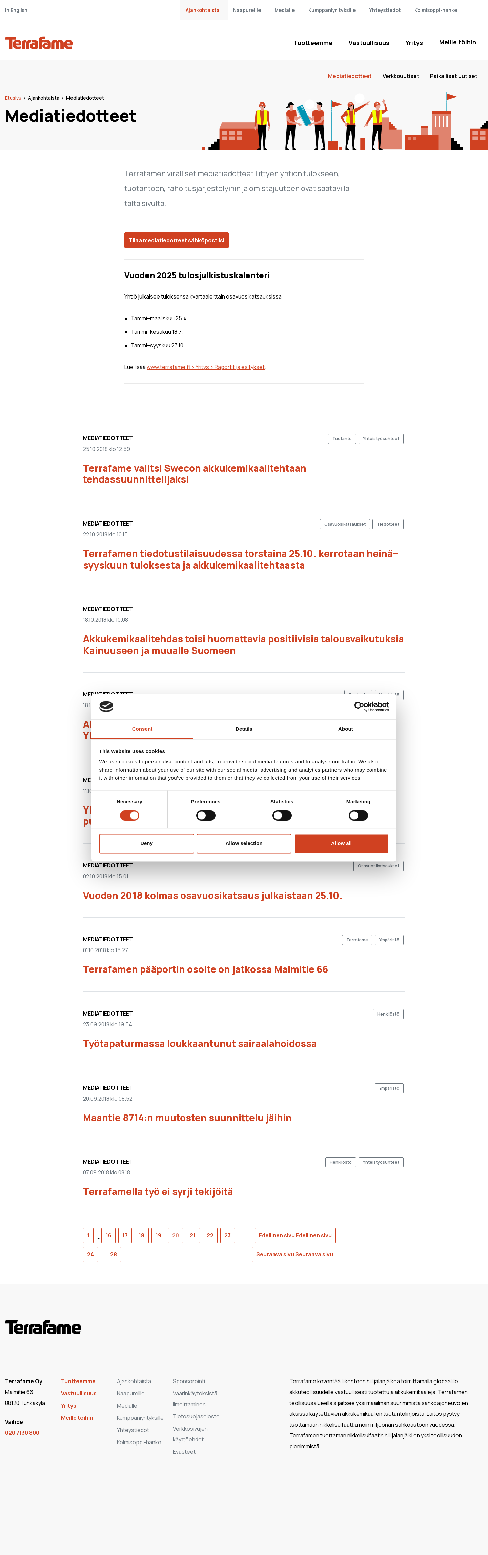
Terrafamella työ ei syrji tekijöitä (158, 1191)
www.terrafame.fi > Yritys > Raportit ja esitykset (206, 367)
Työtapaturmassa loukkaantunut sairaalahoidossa (200, 1043)
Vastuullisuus (369, 43)
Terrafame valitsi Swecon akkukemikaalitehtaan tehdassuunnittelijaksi (194, 474)
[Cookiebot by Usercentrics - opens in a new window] (359, 706)
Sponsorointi (189, 1381)
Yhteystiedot (385, 10)
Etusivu (13, 98)
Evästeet (184, 1451)
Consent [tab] (142, 729)
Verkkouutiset (401, 76)
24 (90, 1254)
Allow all (341, 843)
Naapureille (247, 10)
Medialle (284, 10)
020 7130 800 (22, 1432)
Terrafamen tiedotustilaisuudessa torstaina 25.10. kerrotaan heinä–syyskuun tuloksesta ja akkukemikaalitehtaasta (240, 559)
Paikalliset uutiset (453, 76)
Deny (146, 843)
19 (158, 1235)
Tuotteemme (312, 43)
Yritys (414, 43)
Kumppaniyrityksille (332, 10)
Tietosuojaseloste (196, 1416)
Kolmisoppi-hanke (435, 10)
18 (141, 1235)
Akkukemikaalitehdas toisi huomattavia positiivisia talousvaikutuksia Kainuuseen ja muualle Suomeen (243, 644)
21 (193, 1235)
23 (227, 1235)
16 (108, 1235)
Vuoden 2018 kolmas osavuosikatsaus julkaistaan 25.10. (213, 895)
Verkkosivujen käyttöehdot (190, 1434)
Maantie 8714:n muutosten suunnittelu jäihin (187, 1117)
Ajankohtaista (203, 10)
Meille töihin (457, 42)
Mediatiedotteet (350, 76)
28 (113, 1254)
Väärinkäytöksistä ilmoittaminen (195, 1399)
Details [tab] (244, 729)
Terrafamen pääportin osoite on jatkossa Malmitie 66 (205, 969)
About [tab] (345, 729)
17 (125, 1235)
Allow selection (243, 843)
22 (210, 1235)
